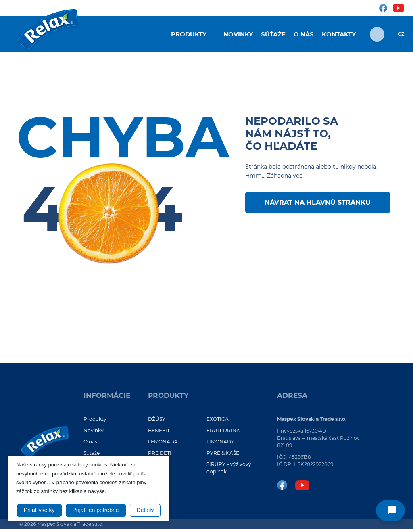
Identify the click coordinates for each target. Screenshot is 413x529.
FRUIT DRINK (223, 430)
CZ (401, 34)
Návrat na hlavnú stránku (318, 202)
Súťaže (273, 34)
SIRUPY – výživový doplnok (228, 468)
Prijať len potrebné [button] (96, 510)
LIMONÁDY (220, 442)
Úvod (156, 33)
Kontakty (339, 34)
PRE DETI (159, 453)
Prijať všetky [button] (39, 510)
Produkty (188, 34)
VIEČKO (157, 483)
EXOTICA (217, 419)
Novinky (238, 34)
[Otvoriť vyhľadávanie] (377, 34)
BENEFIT (159, 430)
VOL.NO (157, 464)
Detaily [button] (145, 510)
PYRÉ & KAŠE (222, 453)
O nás (304, 34)
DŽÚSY (156, 419)
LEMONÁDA (163, 442)
